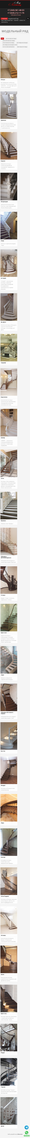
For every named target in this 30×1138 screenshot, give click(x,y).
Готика (3, 595)
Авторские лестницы (11, 38)
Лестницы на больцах (22, 42)
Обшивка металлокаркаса (6, 557)
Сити (2, 478)
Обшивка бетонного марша (7, 713)
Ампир (3, 437)
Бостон (3, 751)
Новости (22, 20)
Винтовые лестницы (22, 46)
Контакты (4, 22)
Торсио (3, 1087)
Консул (3, 79)
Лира (2, 823)
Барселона (4, 397)
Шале (2, 974)
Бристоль (4, 1013)
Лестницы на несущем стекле (10, 44)
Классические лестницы (9, 40)
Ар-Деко (3, 322)
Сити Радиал (5, 896)
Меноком (20, 1134)
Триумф (3, 362)
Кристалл (4, 632)
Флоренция (4, 201)
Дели (2, 1126)
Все (2, 38)
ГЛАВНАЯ (4, 18)
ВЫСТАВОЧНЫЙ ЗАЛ (7, 20)
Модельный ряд (13, 18)
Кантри (3, 857)
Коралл (3, 161)
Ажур (2, 240)
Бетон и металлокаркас (8, 46)
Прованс (3, 520)
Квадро (3, 785)
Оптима (3, 935)
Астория (3, 278)
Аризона (3, 120)
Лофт (2, 675)
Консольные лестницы (8, 42)
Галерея (16, 20)
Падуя (3, 1052)
